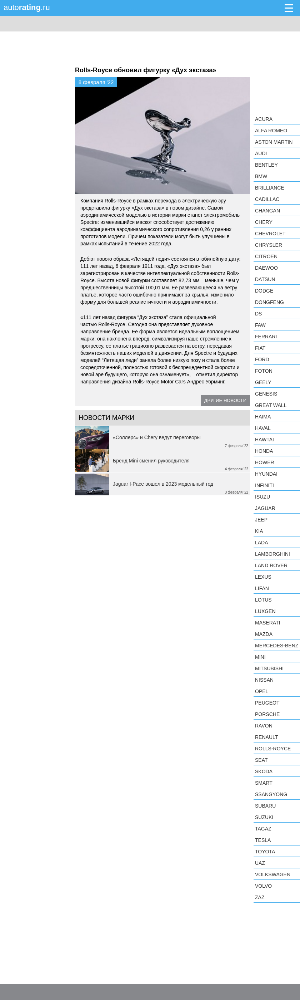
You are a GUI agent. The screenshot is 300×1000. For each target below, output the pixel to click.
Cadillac (267, 199)
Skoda (263, 771)
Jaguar (265, 508)
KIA (259, 531)
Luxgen (265, 611)
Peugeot (267, 703)
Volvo (263, 886)
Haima (263, 417)
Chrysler (268, 245)
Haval (263, 428)
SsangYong (271, 794)
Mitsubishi (269, 668)
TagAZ (263, 829)
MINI (260, 657)
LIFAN (262, 588)
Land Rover (271, 565)
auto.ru (27, 7)
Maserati (267, 623)
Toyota (265, 851)
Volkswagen (272, 874)
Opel (261, 691)
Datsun (265, 279)
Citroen (266, 256)
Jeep (261, 520)
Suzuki (264, 817)
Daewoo (266, 268)
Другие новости (225, 400)
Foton (263, 371)
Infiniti (264, 485)
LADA (261, 542)
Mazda (263, 634)
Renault (266, 737)
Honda (264, 451)
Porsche (267, 714)
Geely (263, 382)
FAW (260, 325)
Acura (263, 119)
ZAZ (259, 897)
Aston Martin (273, 142)
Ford (262, 359)
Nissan (264, 680)
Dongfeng (269, 302)
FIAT (260, 348)
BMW (261, 176)
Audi (261, 153)
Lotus (263, 600)
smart (263, 783)
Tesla (263, 840)
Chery (263, 222)
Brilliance (269, 188)
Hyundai (266, 474)
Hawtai (264, 439)
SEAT (261, 760)
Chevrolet (270, 233)
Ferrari (266, 336)
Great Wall (270, 405)
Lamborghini (272, 554)
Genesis (266, 394)
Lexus (263, 577)
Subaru (265, 806)
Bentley (266, 165)
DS (258, 314)
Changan (267, 211)
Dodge (264, 291)
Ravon (263, 726)
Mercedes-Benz (276, 645)
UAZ (260, 863)
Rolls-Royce (273, 748)
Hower (264, 462)
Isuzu (262, 497)
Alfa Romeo (271, 130)
